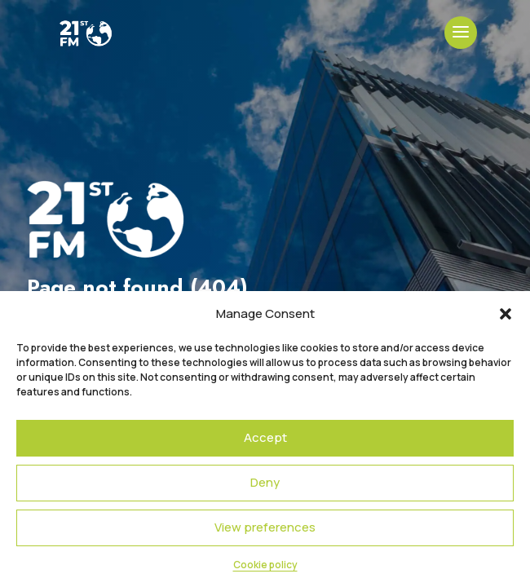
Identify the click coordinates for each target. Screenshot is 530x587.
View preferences (265, 527)
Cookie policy (265, 565)
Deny (265, 482)
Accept (265, 437)
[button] (505, 314)
